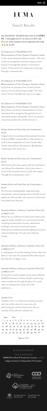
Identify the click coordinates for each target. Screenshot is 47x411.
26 (42, 323)
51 (3, 333)
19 (17, 323)
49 (39, 330)
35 (32, 327)
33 (25, 327)
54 (13, 333)
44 (20, 330)
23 (31, 323)
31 (18, 327)
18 (13, 323)
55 (17, 333)
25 (39, 323)
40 (7, 330)
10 (27, 320)
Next (5, 317)
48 (35, 330)
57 (24, 333)
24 (35, 323)
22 (28, 323)
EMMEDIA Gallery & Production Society (20, 358)
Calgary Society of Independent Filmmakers (23, 361)
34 (28, 327)
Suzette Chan (7, 298)
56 (21, 333)
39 (3, 330)
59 (31, 333)
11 (30, 320)
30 (14, 327)
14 (41, 320)
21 (24, 323)
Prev (14, 317)
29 (10, 327)
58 (28, 333)
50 (43, 330)
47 (31, 330)
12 (34, 320)
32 (21, 327)
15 (3, 323)
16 (6, 323)
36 (36, 327)
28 (7, 327)
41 (10, 330)
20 (20, 323)
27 (3, 327)
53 (10, 333)
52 (6, 333)
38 (43, 327)
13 (37, 320)
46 (28, 330)
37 (39, 327)
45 (24, 330)
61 (39, 333)
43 (16, 330)
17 (9, 323)
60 (35, 333)
